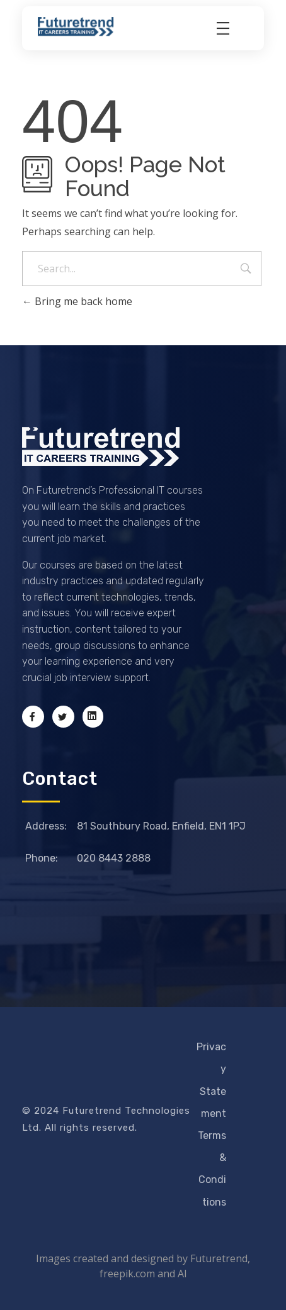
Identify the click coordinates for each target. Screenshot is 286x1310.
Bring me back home (77, 301)
